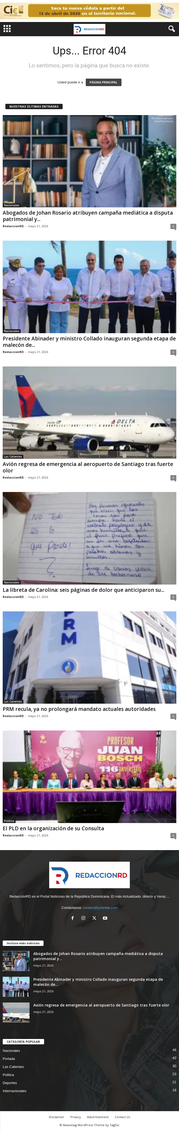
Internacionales (14, 1091)
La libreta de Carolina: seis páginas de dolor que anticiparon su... (83, 589)
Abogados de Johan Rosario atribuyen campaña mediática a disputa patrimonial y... (88, 216)
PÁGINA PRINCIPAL (104, 82)
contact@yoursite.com (100, 908)
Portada (9, 1059)
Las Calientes (13, 456)
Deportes (10, 1083)
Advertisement (98, 1117)
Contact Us (122, 1117)
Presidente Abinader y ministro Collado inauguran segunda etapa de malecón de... (89, 341)
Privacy (75, 1117)
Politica (9, 821)
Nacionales (11, 205)
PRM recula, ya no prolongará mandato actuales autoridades (79, 709)
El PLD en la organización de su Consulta (53, 828)
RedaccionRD (13, 226)
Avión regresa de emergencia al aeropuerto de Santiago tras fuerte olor (88, 467)
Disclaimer (56, 1117)
